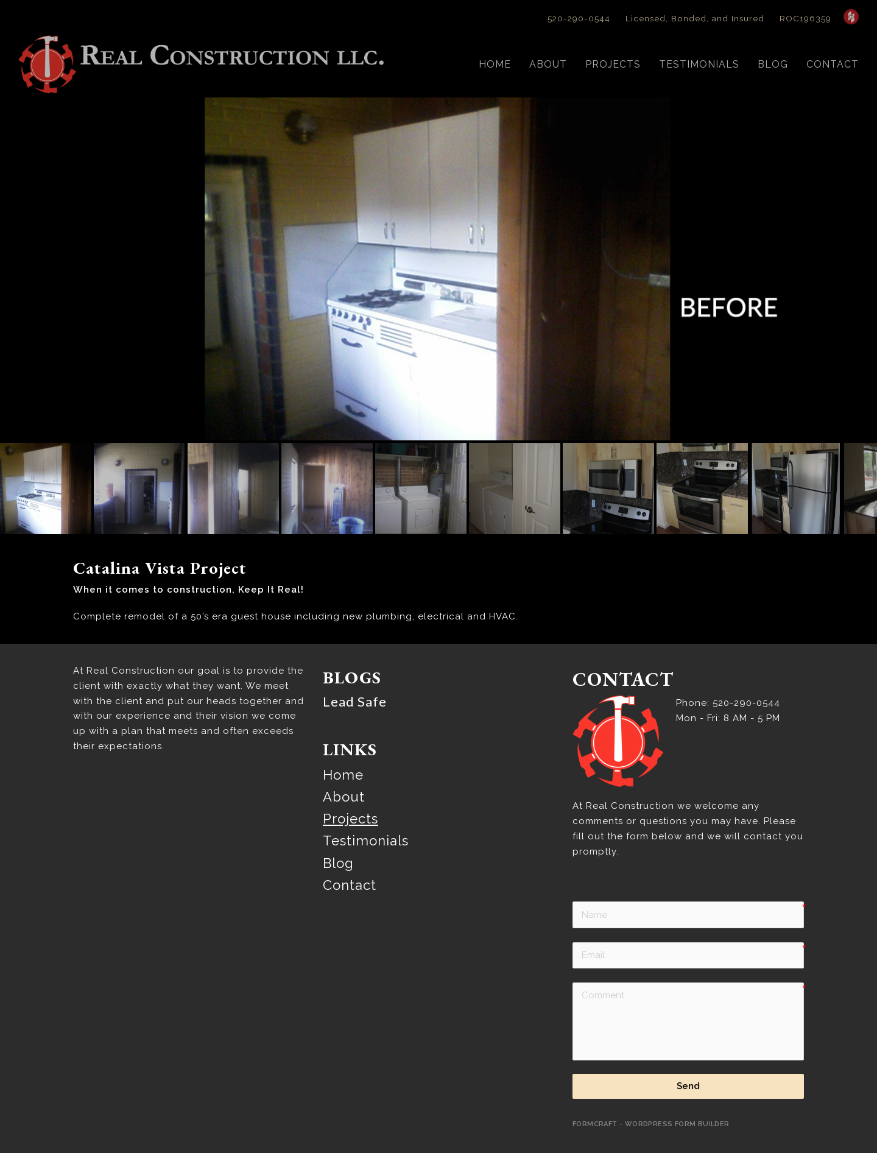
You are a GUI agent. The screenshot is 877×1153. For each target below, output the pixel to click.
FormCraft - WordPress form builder (651, 1095)
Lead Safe (355, 672)
